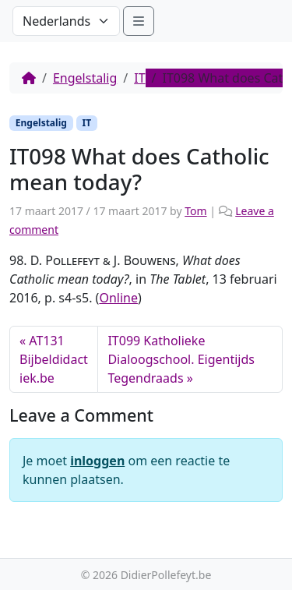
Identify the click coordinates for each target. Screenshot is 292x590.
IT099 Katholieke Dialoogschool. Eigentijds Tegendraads (181, 359)
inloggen (97, 460)
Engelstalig (85, 78)
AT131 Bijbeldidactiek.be (53, 359)
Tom (195, 210)
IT (139, 78)
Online (118, 297)
